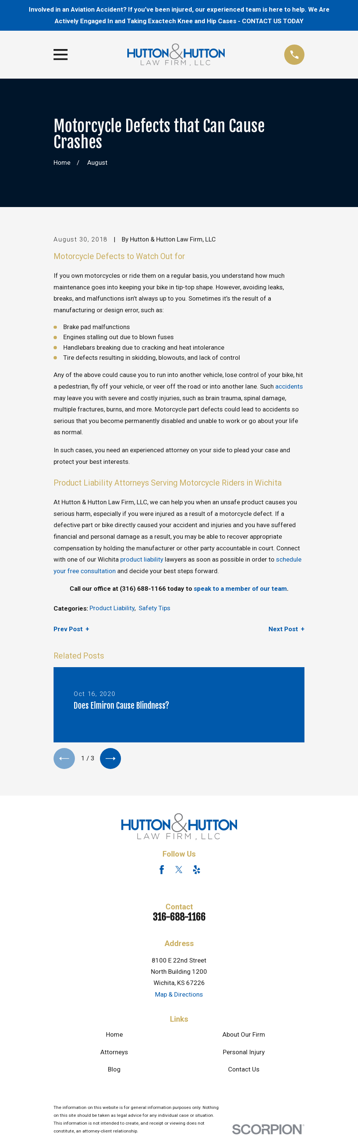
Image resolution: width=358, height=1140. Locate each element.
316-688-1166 (179, 919)
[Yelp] (196, 871)
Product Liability (112, 608)
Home (114, 1036)
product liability (141, 559)
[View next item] (114, 759)
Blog (114, 1071)
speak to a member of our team (240, 588)
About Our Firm (243, 1036)
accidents (289, 386)
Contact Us (244, 1071)
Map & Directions (179, 996)
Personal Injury (244, 1054)
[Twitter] (179, 871)
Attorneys (114, 1054)
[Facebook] (161, 871)
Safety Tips (154, 608)
